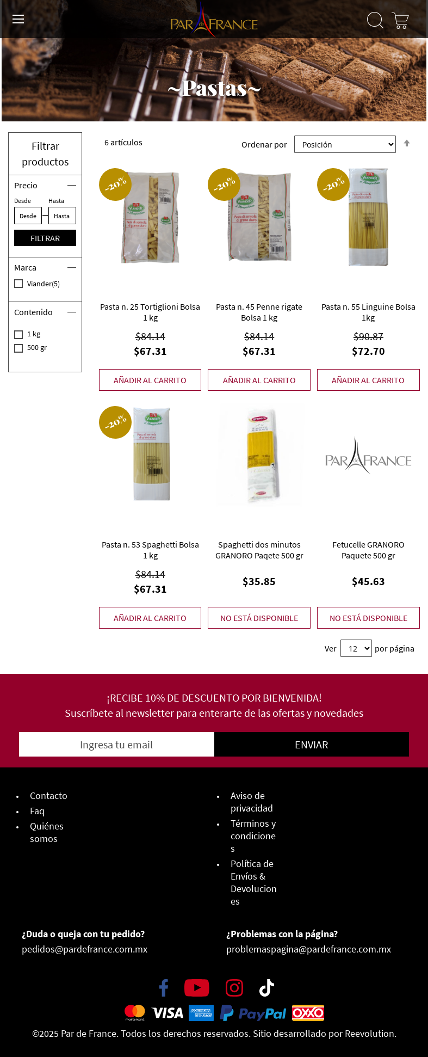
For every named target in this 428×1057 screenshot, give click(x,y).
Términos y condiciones (253, 836)
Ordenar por (264, 144)
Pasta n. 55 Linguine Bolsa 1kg (368, 312)
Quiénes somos (47, 832)
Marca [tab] (25, 267)
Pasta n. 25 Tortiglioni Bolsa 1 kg (150, 312)
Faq (37, 810)
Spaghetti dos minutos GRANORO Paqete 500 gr (259, 550)
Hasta (56, 200)
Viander (51, 283)
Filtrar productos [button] (45, 153)
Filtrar (45, 237)
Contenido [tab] (33, 311)
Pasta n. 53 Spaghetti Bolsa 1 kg (150, 550)
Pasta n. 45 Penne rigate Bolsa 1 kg (259, 312)
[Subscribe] (312, 744)
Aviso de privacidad (252, 801)
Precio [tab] (26, 185)
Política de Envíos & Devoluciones (254, 882)
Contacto (48, 795)
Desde (22, 200)
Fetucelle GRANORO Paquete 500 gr (368, 550)
